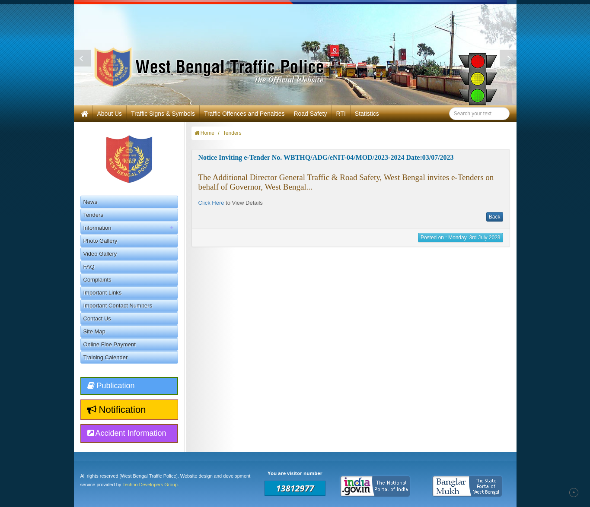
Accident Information (126, 433)
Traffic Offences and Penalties (244, 113)
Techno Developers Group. (150, 484)
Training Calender (105, 357)
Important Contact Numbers (118, 305)
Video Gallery (100, 253)
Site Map (94, 331)
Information (130, 228)
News (90, 202)
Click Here (211, 203)
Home (204, 133)
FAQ (89, 266)
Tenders (93, 215)
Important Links (102, 292)
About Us (109, 113)
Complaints (97, 279)
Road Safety (310, 113)
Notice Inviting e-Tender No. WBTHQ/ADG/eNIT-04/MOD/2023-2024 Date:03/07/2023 (326, 157)
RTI (341, 113)
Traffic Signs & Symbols (163, 113)
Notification (116, 409)
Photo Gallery (100, 241)
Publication (111, 385)
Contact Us (97, 318)
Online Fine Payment (109, 344)
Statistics (367, 113)
